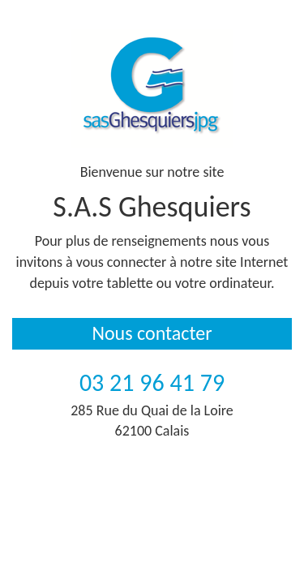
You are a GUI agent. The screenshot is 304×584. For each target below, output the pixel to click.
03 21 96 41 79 (152, 382)
